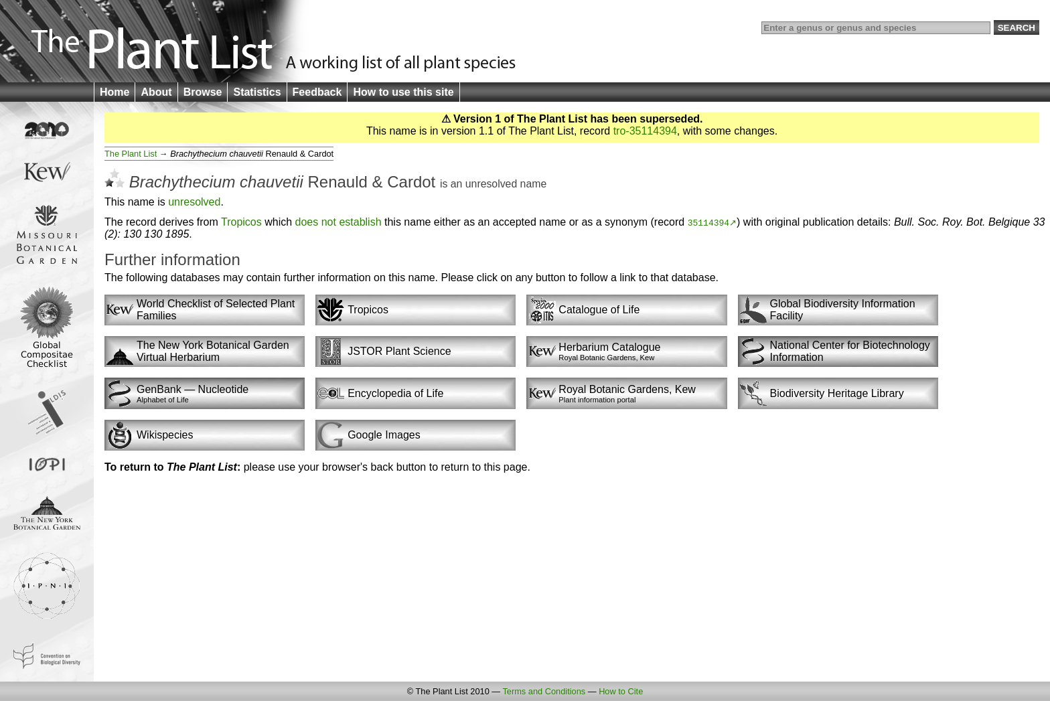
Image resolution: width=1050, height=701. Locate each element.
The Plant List (130, 154)
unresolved (491, 183)
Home (114, 92)
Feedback (317, 92)
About (156, 92)
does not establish (338, 222)
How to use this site (403, 92)
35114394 (708, 222)
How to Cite (621, 691)
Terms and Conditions (543, 691)
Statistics (257, 92)
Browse (202, 92)
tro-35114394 (645, 131)
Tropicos (241, 222)
